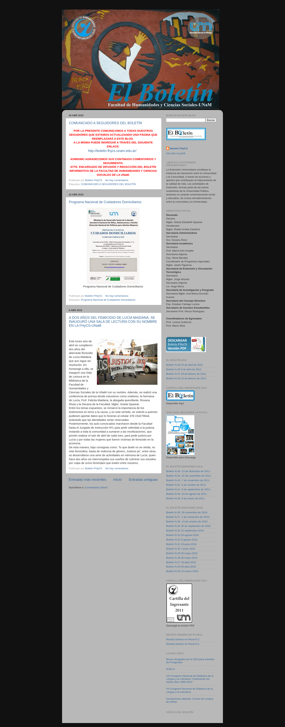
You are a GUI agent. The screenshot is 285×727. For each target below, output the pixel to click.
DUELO (170, 669)
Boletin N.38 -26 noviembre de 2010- (187, 512)
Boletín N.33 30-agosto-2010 (182, 535)
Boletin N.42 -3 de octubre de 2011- (186, 484)
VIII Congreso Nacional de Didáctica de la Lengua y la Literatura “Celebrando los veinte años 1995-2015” (189, 678)
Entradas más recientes (87, 480)
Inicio (117, 480)
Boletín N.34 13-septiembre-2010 (185, 530)
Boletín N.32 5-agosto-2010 (181, 539)
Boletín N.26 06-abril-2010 (181, 566)
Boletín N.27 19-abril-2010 (181, 562)
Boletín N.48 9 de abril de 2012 (183, 369)
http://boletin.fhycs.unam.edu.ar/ (112, 151)
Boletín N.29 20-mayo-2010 (181, 553)
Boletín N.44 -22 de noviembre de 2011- (189, 475)
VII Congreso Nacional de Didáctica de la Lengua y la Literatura (189, 690)
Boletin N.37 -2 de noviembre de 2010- (188, 517)
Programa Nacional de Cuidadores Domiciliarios (105, 202)
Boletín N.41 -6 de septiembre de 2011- (188, 489)
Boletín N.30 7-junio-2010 (180, 548)
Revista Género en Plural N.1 (182, 644)
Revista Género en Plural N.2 (182, 639)
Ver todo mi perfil (175, 153)
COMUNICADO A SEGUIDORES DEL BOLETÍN (105, 123)
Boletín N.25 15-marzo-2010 (182, 571)
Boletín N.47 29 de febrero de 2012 (186, 373)
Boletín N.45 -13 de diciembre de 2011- (188, 471)
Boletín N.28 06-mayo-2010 (181, 557)
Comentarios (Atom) (96, 487)
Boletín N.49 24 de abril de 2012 (184, 364)
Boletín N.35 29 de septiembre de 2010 (188, 526)
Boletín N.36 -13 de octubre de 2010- (187, 521)
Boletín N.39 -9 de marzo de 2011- (185, 498)
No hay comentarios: (117, 180)
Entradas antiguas (143, 480)
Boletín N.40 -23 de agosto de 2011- (186, 493)
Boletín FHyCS (179, 148)
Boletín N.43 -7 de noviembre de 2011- (188, 480)
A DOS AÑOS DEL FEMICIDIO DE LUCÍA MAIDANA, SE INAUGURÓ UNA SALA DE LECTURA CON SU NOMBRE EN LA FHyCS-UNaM (113, 321)
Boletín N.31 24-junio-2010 (181, 544)
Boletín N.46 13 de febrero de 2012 (186, 378)
